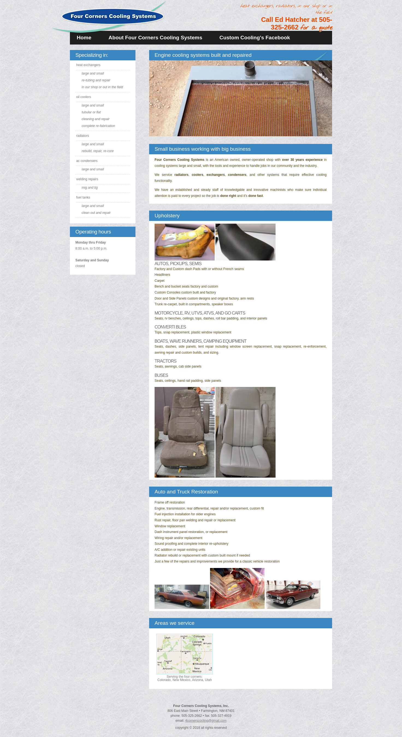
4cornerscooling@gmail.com (206, 721)
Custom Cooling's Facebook (255, 37)
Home (84, 37)
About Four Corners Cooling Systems (155, 37)
